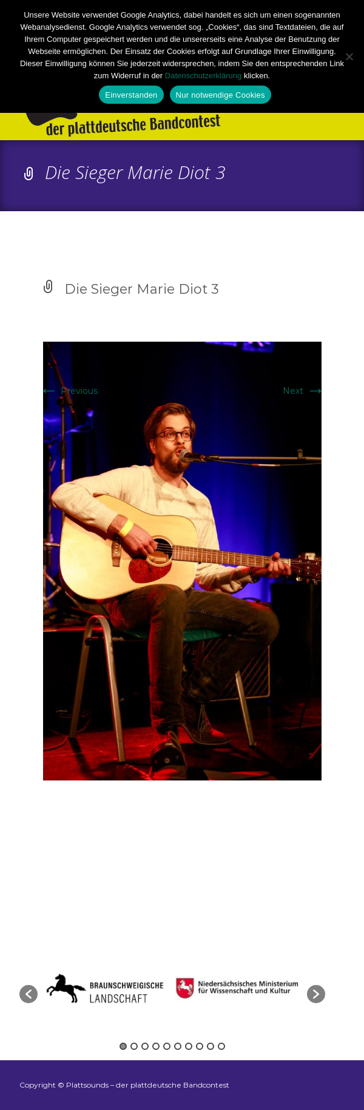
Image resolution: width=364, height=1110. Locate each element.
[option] (239, 988)
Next (304, 390)
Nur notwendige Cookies (220, 95)
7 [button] (188, 1046)
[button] (28, 994)
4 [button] (156, 1046)
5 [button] (166, 1046)
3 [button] (145, 1046)
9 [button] (210, 1046)
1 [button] (123, 1046)
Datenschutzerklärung (203, 75)
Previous (68, 390)
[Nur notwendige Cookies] (349, 56)
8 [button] (199, 1046)
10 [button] (221, 1046)
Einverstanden (131, 95)
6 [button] (177, 1046)
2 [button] (134, 1046)
